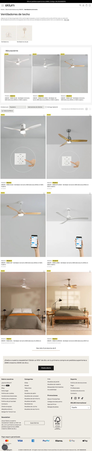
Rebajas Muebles (53, 407)
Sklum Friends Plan (53, 399)
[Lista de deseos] (89, 5)
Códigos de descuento (54, 401)
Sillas (26, 383)
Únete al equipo (6, 406)
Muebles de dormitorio (32, 398)
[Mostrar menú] (2, 5)
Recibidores (29, 404)
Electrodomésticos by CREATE (14, 9)
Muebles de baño (30, 401)
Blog (2, 388)
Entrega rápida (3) (52, 107)
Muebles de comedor (32, 396)
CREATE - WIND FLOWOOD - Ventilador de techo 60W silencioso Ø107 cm (68, 341)
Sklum (5, 385)
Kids (48, 379)
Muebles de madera (54, 384)
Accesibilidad (51, 389)
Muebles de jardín (53, 382)
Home (2, 9)
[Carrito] (86, 5)
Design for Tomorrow (8, 412)
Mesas (27, 385)
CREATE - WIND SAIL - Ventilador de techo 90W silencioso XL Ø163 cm (21, 341)
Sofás (26, 391)
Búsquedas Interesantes (55, 387)
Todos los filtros (7, 111)
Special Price (51, 404)
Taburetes (28, 388)
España (74, 407)
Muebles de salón (30, 393)
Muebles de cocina (31, 406)
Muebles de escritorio (32, 409)
